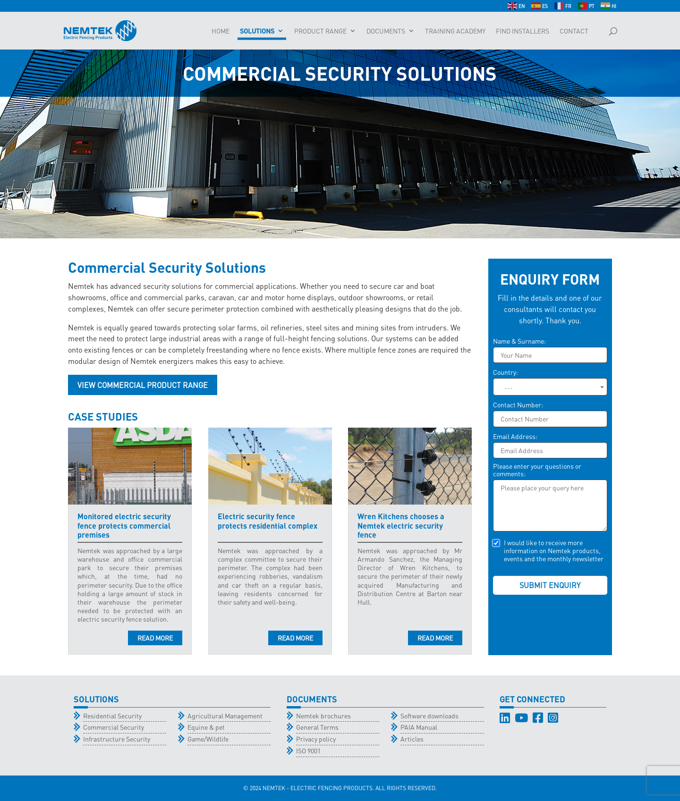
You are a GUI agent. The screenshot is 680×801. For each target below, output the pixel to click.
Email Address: (515, 436)
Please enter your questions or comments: (537, 470)
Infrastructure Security (116, 738)
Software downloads (429, 715)
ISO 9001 (308, 750)
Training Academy (455, 31)
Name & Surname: (519, 341)
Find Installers (522, 31)
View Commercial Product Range (142, 385)
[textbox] (550, 387)
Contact (574, 31)
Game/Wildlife (208, 738)
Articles (412, 738)
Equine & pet (206, 727)
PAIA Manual (418, 727)
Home (221, 31)
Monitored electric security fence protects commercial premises (124, 525)
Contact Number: (518, 405)
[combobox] (550, 387)
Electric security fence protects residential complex (267, 520)
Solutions (257, 31)
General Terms (317, 727)
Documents (385, 31)
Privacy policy (316, 738)
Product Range (320, 31)
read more (155, 637)
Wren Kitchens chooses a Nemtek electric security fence (400, 525)
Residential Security (112, 715)
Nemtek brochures (323, 715)
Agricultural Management (225, 715)
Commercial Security (113, 727)
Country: (505, 372)
